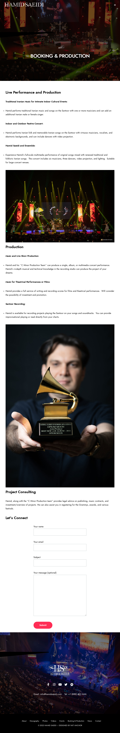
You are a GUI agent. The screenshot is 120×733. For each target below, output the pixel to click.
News (90, 721)
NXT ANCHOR (76, 725)
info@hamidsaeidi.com (51, 694)
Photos (44, 721)
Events (62, 721)
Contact (98, 721)
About (24, 721)
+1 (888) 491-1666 (77, 694)
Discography (34, 721)
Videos (53, 721)
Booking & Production (76, 721)
